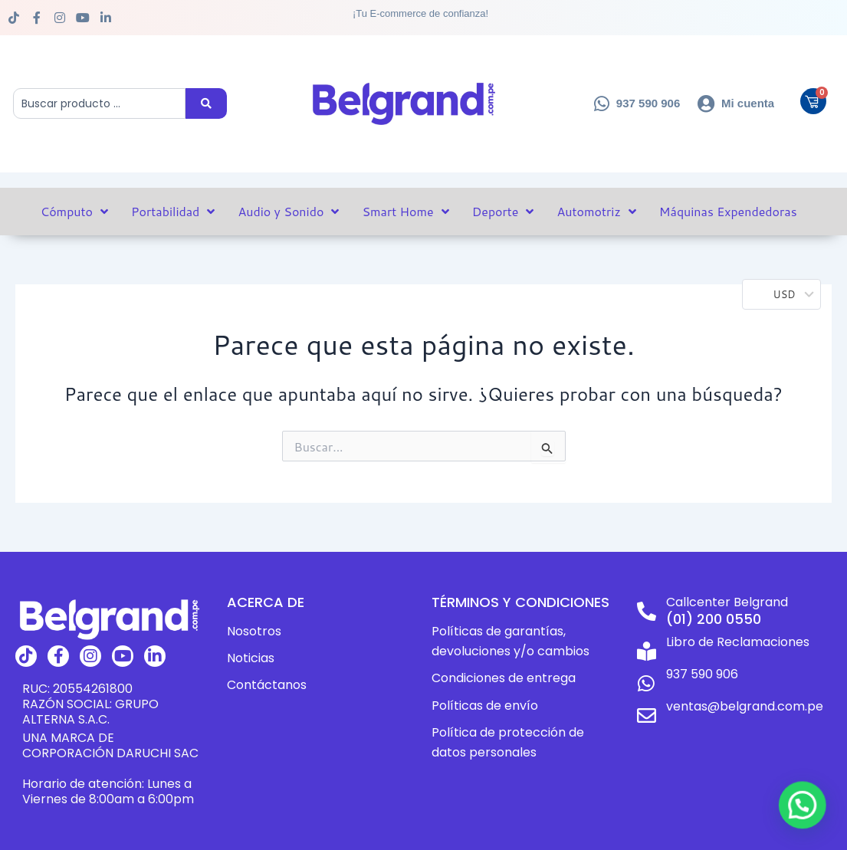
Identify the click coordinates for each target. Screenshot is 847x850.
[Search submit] (206, 103)
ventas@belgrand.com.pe (744, 706)
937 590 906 (702, 674)
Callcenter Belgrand (727, 602)
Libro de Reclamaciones (737, 642)
